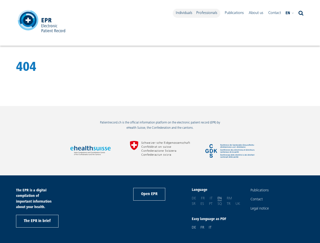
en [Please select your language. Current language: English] (290, 13)
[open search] (301, 13)
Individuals (184, 13)
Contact (274, 13)
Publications (234, 13)
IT (210, 228)
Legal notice (259, 209)
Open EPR (149, 194)
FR (202, 228)
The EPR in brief (37, 221)
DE (194, 228)
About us (256, 13)
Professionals (206, 13)
